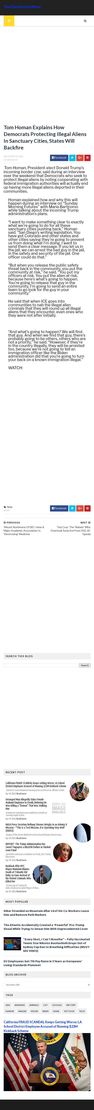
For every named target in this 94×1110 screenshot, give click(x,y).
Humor (10, 1011)
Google (57, 1005)
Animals (34, 1005)
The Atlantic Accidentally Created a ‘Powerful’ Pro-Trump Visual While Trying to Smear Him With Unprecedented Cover (46, 927)
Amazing (19, 1005)
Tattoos (69, 1011)
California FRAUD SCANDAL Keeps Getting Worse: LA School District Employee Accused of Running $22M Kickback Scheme (36, 785)
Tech (82, 1011)
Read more (21, 793)
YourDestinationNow (22, 6)
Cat (45, 1005)
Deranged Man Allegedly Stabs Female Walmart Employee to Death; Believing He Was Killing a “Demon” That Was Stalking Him (26, 804)
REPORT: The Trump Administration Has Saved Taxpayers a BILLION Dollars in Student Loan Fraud (28, 847)
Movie (34, 1011)
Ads (8, 1005)
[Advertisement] (47, 77)
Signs (56, 1011)
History (71, 1005)
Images (22, 1011)
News (7, 510)
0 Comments (11, 160)
